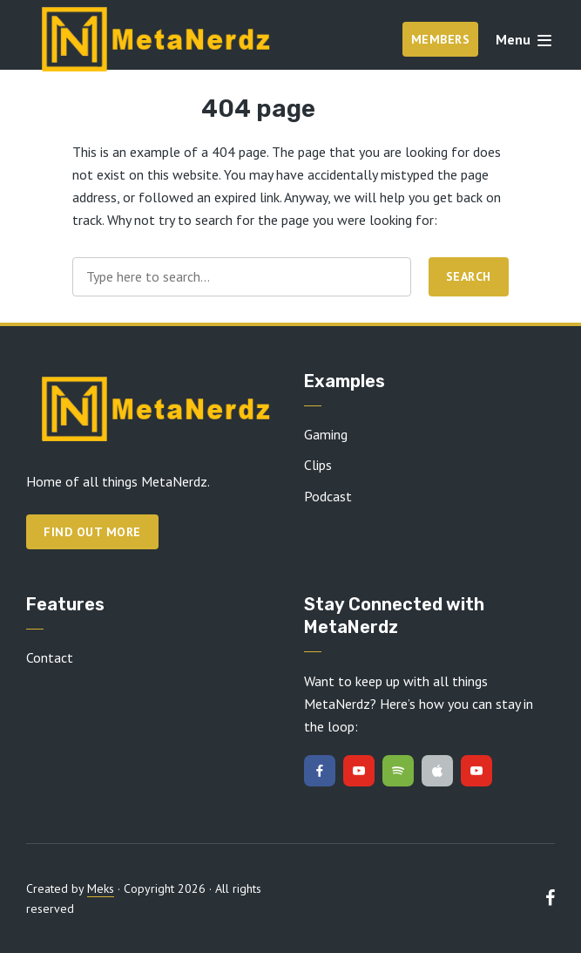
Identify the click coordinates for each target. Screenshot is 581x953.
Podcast (328, 496)
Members (440, 39)
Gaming (326, 434)
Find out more (92, 532)
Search (468, 276)
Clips (318, 464)
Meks (100, 888)
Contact (49, 657)
